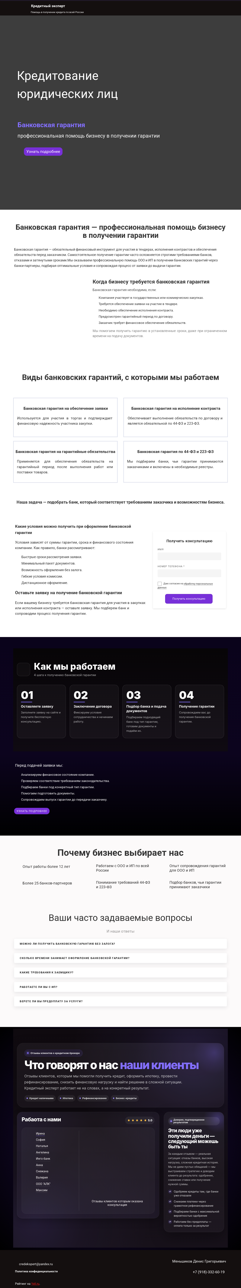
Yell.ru (35, 1284)
